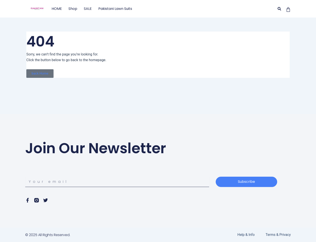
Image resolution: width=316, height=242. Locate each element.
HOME (57, 8)
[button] (279, 8)
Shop (72, 8)
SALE (88, 8)
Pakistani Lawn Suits (115, 8)
